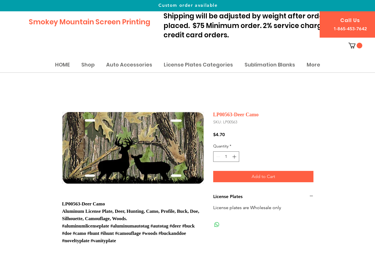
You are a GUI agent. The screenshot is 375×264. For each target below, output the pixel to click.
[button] (355, 45)
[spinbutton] (226, 157)
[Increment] (234, 157)
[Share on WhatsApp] (216, 224)
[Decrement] (217, 157)
